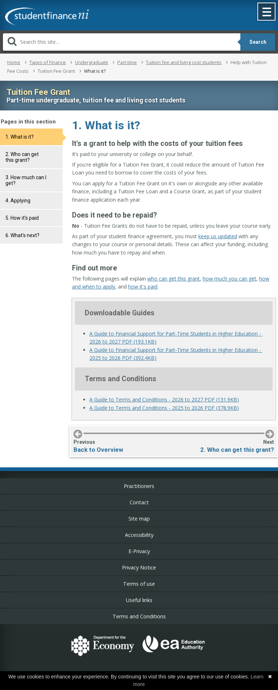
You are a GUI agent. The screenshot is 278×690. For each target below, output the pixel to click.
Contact (139, 502)
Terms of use (139, 583)
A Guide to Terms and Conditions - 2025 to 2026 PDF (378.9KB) (164, 407)
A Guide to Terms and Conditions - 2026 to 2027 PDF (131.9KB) (164, 399)
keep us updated (217, 236)
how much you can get (229, 278)
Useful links (139, 600)
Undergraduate (91, 62)
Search (257, 42)
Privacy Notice (139, 567)
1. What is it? (19, 137)
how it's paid (142, 286)
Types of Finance (47, 62)
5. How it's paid (22, 218)
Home (13, 62)
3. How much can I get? (25, 180)
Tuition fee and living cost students (184, 62)
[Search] (121, 42)
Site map (139, 518)
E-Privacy (139, 551)
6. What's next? (22, 235)
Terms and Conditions (139, 616)
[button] (266, 12)
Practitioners (139, 486)
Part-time (127, 62)
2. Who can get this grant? (22, 157)
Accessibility (139, 534)
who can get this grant (173, 278)
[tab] (31, 137)
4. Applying (17, 200)
